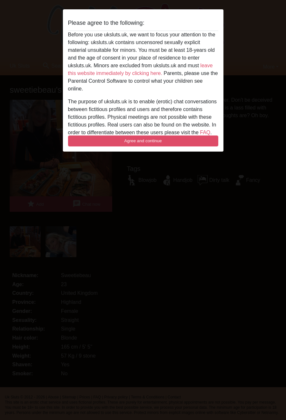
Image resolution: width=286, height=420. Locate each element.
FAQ (205, 132)
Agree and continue (143, 140)
